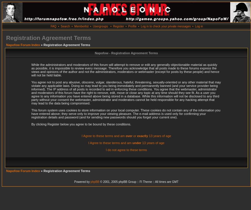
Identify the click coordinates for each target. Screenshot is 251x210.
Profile (132, 26)
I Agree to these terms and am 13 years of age (126, 143)
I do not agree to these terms (126, 150)
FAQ (53, 26)
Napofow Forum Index (23, 45)
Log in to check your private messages (166, 26)
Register (118, 26)
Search (65, 26)
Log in (199, 26)
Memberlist (81, 26)
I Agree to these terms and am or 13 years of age (126, 136)
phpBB (94, 181)
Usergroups (100, 26)
